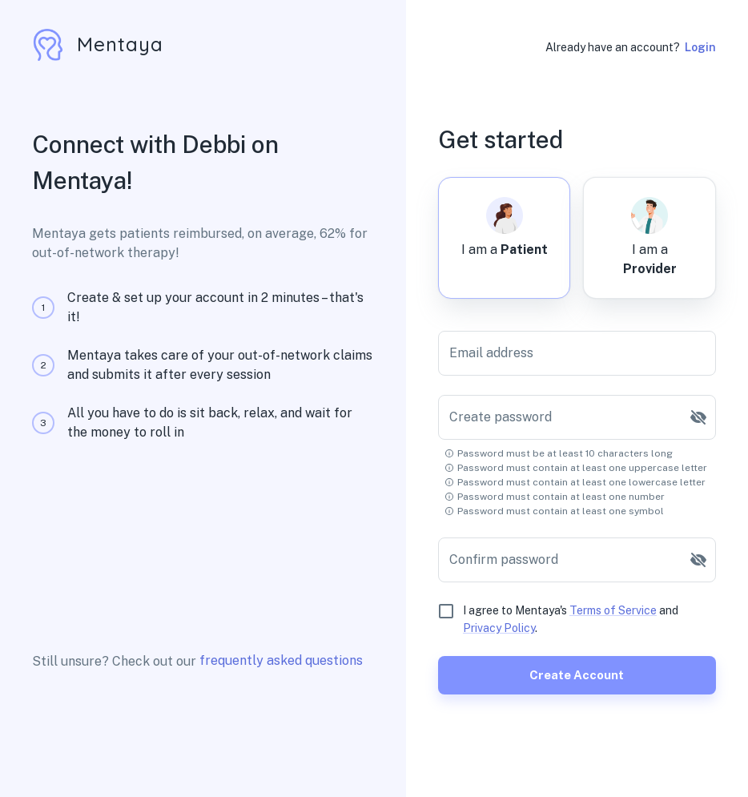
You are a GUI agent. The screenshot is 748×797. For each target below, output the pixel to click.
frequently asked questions (281, 660)
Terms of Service (613, 610)
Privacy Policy (499, 628)
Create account (577, 675)
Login (700, 47)
